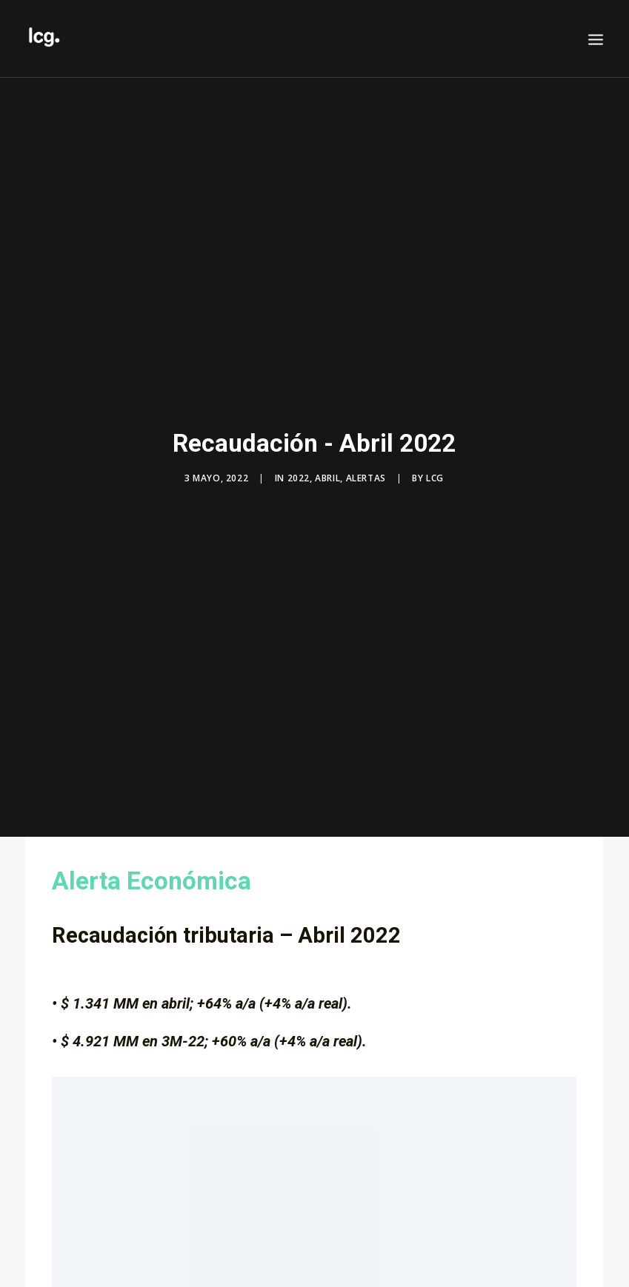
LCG (435, 468)
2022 (298, 468)
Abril (327, 468)
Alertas (366, 468)
